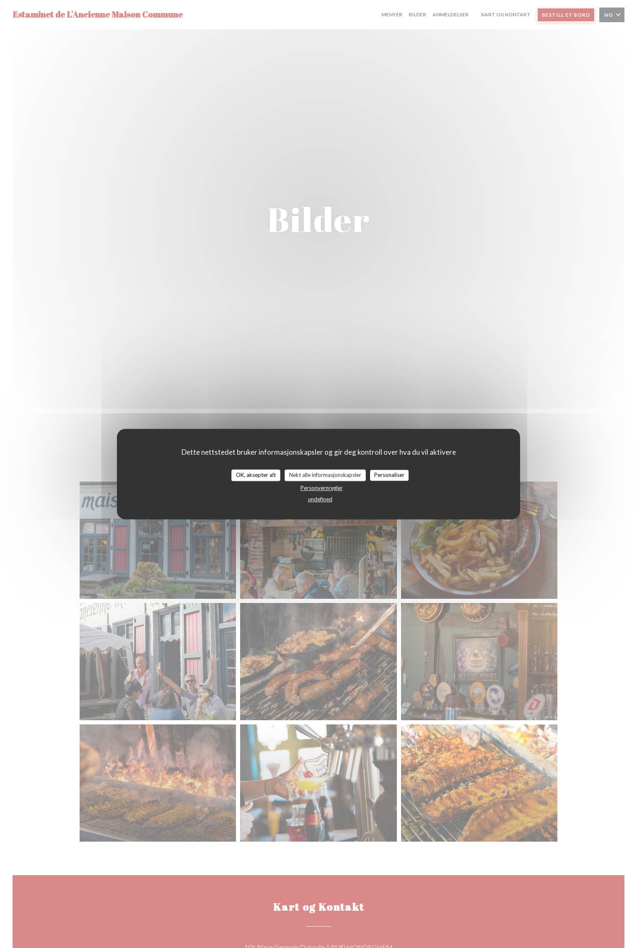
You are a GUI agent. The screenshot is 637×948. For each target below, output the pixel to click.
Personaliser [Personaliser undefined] (389, 474)
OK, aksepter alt (256, 474)
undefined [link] (320, 499)
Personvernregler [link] (321, 487)
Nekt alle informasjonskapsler (325, 474)
